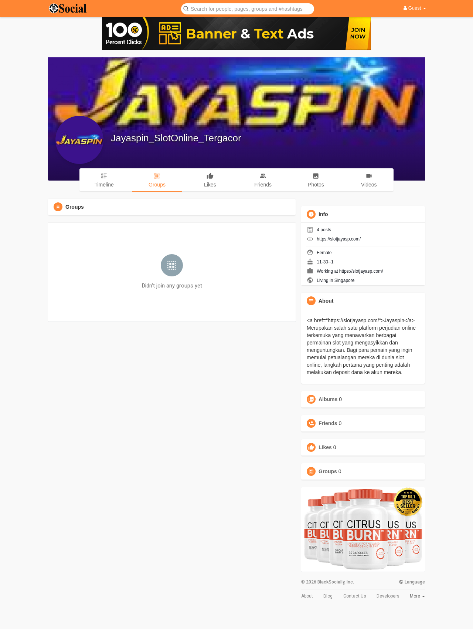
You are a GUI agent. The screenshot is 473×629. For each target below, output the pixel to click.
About (307, 596)
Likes (325, 447)
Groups (328, 471)
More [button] (417, 596)
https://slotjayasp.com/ (339, 239)
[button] (247, 8)
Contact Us (354, 596)
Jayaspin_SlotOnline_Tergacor (176, 138)
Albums (328, 399)
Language (412, 582)
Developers (388, 596)
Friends (328, 423)
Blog (328, 596)
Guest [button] (415, 8)
